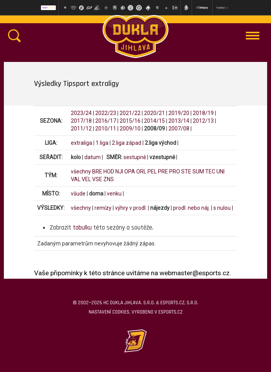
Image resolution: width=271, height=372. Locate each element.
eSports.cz (170, 312)
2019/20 (178, 113)
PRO (174, 171)
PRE (163, 171)
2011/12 (81, 128)
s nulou (222, 208)
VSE (97, 179)
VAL (76, 179)
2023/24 (81, 113)
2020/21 (154, 113)
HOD (108, 171)
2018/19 (203, 113)
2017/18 (81, 121)
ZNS (108, 179)
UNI (220, 171)
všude (78, 193)
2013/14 (178, 121)
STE (186, 171)
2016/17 (105, 121)
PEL (152, 171)
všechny (81, 171)
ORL (141, 171)
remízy (102, 208)
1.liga (102, 143)
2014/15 (154, 121)
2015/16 (130, 121)
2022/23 (105, 113)
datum (92, 157)
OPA (129, 171)
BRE (97, 171)
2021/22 (130, 113)
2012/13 (203, 121)
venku (114, 193)
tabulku (82, 227)
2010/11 (105, 128)
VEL (86, 179)
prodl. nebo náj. (191, 208)
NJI (119, 171)
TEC (210, 171)
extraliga (81, 143)
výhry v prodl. (131, 208)
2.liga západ (126, 143)
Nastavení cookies (109, 312)
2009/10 (130, 128)
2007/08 (178, 128)
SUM (198, 171)
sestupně (134, 157)
